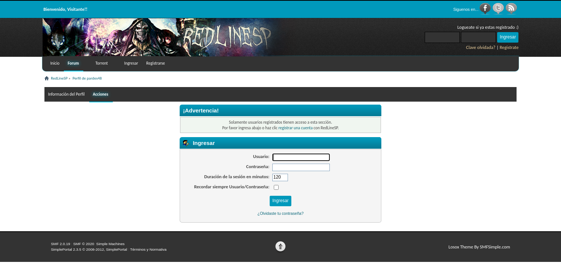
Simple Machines (110, 244)
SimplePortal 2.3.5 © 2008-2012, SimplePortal (89, 249)
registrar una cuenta (296, 127)
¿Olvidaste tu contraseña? (280, 213)
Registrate (509, 47)
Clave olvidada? (481, 47)
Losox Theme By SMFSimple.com (479, 247)
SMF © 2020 (83, 244)
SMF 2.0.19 (60, 244)
